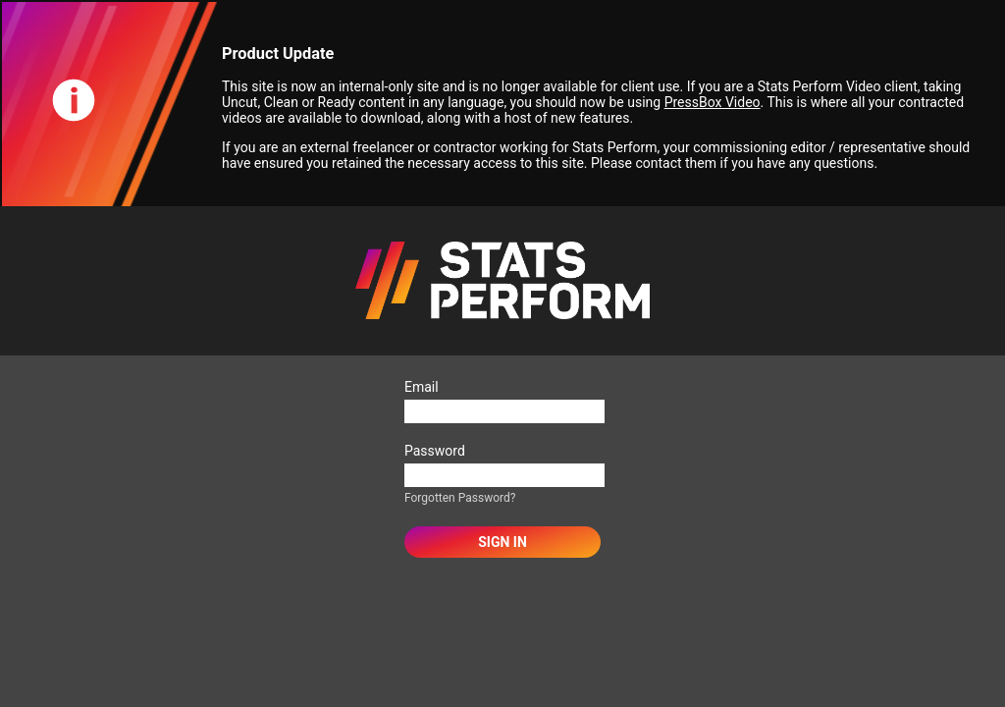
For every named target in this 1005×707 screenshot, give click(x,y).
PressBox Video (712, 102)
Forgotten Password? (459, 498)
